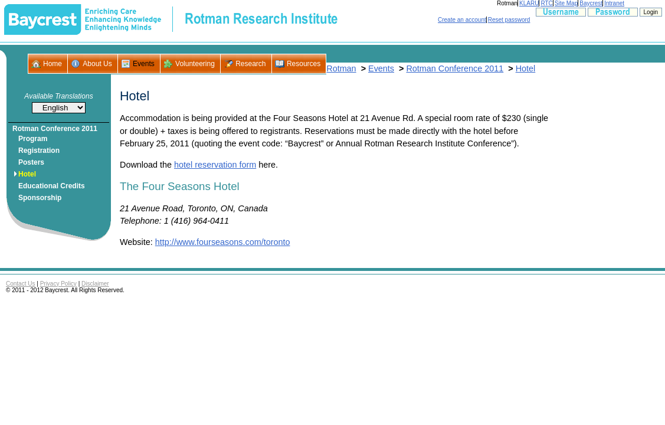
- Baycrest (42, 19)
